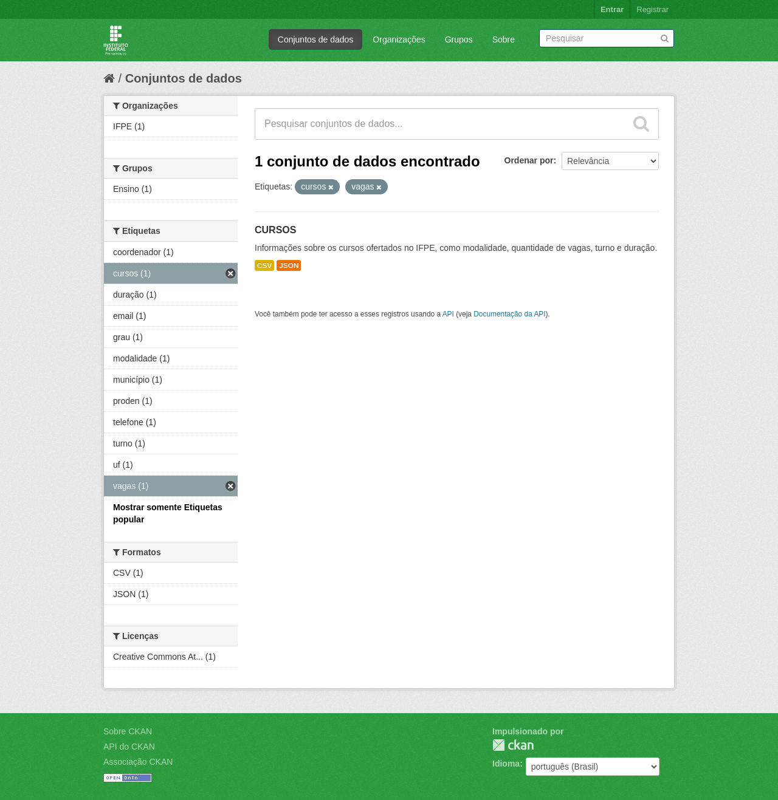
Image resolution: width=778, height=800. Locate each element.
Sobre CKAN (127, 731)
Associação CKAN (138, 762)
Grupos (459, 39)
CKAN (513, 745)
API (448, 314)
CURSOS (275, 230)
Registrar (652, 9)
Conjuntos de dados (316, 39)
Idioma (506, 763)
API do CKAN (129, 746)
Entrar (612, 9)
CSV (264, 265)
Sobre (503, 39)
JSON (288, 265)
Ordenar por (529, 160)
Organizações (399, 39)
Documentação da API (509, 314)
